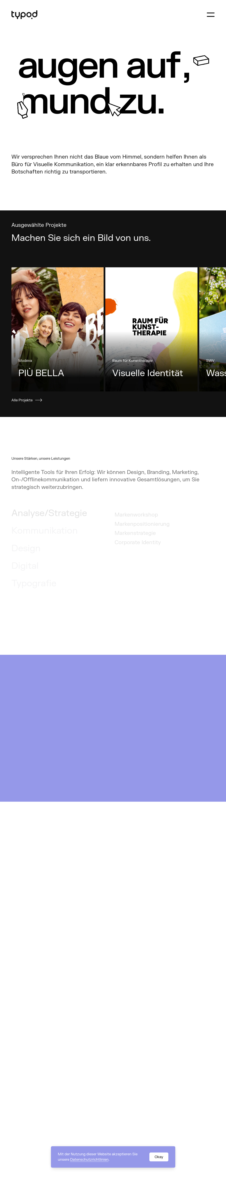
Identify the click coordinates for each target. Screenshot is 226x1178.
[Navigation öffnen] (211, 15)
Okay (159, 1157)
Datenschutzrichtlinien (89, 1159)
